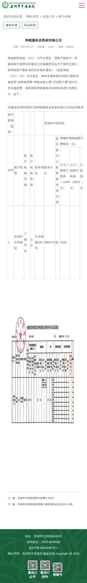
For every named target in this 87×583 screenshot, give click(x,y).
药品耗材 (30, 25)
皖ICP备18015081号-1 (43, 547)
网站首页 (32, 16)
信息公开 (48, 16)
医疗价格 (64, 16)
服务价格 (11, 25)
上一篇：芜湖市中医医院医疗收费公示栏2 (31, 498)
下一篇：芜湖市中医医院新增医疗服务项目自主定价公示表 (40, 504)
